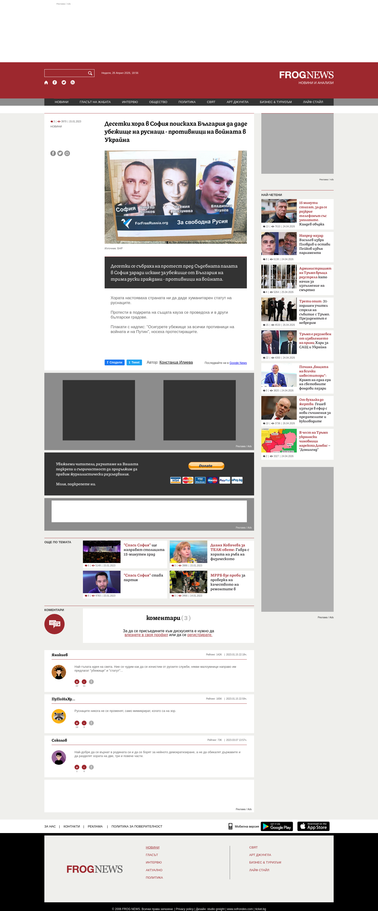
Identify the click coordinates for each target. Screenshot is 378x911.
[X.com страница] (63, 82)
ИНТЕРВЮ (130, 102)
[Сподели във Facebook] (53, 153)
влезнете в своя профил (146, 635)
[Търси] (91, 73)
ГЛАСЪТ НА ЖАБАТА (95, 102)
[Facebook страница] (55, 82)
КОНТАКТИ (72, 826)
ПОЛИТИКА (187, 102)
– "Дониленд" (314, 441)
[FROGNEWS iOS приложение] (313, 826)
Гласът (152, 855)
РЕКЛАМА (95, 826)
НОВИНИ (61, 102)
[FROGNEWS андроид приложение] (276, 826)
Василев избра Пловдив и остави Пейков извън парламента (314, 244)
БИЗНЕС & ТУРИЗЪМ (276, 102)
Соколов (59, 740)
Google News (238, 363)
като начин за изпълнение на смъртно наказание (315, 280)
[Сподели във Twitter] (60, 153)
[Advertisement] (189, 32)
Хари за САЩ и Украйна (315, 340)
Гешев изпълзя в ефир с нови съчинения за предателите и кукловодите (315, 410)
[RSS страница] (72, 82)
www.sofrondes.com (240, 909)
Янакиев (60, 655)
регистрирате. (199, 635)
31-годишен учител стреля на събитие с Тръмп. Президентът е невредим (314, 312)
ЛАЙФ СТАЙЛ (313, 102)
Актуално (154, 870)
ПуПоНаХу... (63, 699)
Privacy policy (185, 909)
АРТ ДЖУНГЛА (238, 102)
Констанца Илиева (176, 362)
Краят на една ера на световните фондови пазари (315, 378)
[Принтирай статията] (67, 153)
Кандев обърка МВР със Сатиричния (313, 215)
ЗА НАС (50, 826)
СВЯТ (211, 102)
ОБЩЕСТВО (158, 102)
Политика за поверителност (137, 826)
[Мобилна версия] (243, 826)
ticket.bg (260, 909)
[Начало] (46, 82)
